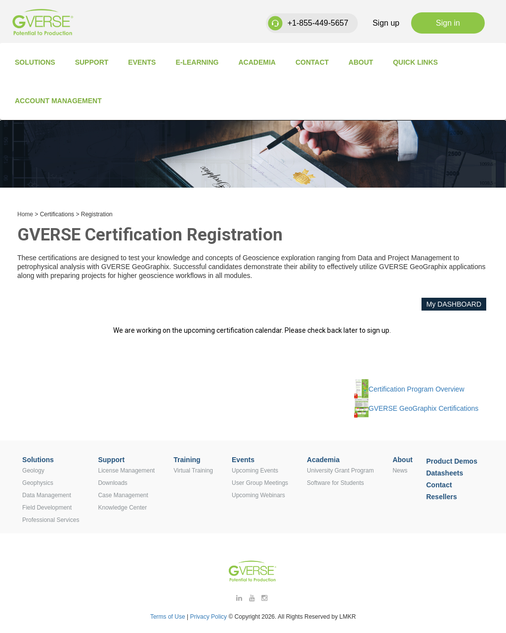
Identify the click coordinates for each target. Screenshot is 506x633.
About (360, 62)
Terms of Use (167, 616)
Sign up (386, 23)
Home (25, 214)
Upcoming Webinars (258, 495)
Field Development (47, 507)
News (399, 470)
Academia (257, 62)
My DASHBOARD (453, 304)
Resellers (441, 497)
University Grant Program (340, 470)
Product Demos (451, 461)
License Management (126, 470)
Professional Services (50, 519)
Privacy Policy (209, 616)
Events (142, 62)
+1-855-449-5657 (318, 23)
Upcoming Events (255, 470)
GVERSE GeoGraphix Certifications (424, 408)
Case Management (123, 495)
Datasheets (444, 473)
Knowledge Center (122, 507)
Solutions (35, 62)
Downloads (112, 482)
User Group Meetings (260, 482)
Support (92, 62)
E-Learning (196, 62)
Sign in (448, 23)
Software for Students (335, 482)
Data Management (46, 495)
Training (186, 460)
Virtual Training (193, 470)
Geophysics (37, 482)
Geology (33, 470)
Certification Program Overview (416, 389)
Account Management (58, 101)
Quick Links (415, 62)
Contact (312, 62)
